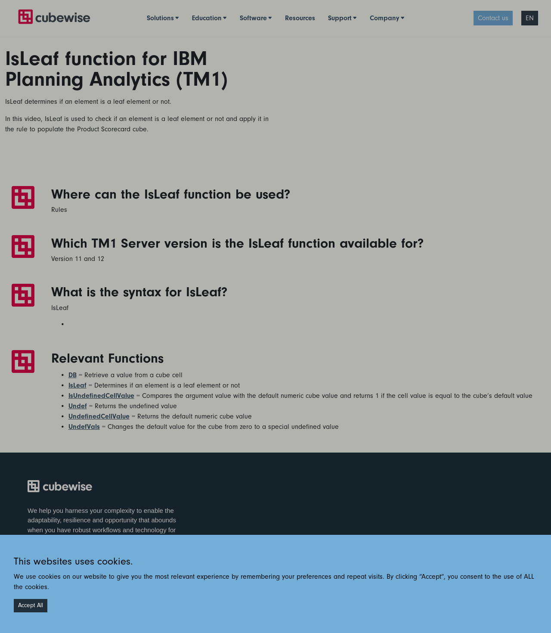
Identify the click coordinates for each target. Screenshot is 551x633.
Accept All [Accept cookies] (30, 605)
